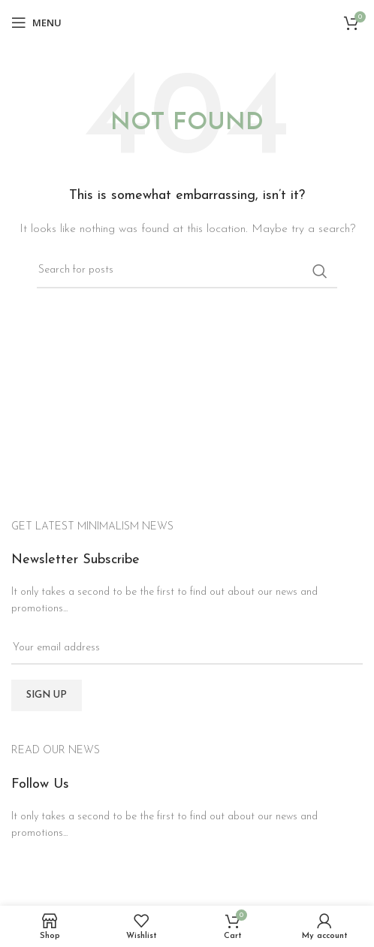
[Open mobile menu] (36, 23)
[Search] (187, 271)
